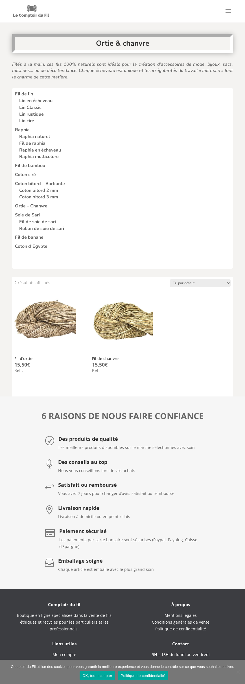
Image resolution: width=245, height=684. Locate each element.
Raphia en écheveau (40, 150)
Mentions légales (181, 615)
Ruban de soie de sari (41, 228)
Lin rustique (31, 114)
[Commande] (200, 283)
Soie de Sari (27, 215)
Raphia (22, 130)
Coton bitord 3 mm (38, 197)
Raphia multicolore (39, 157)
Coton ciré (25, 175)
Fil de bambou (30, 166)
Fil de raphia (32, 143)
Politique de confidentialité (143, 676)
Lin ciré (26, 121)
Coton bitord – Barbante (40, 184)
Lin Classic (30, 107)
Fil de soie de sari (37, 222)
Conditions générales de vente (180, 622)
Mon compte (64, 654)
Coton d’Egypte (31, 246)
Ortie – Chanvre (31, 206)
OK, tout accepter (97, 676)
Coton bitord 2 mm (38, 190)
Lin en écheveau (36, 101)
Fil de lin (24, 94)
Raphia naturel (34, 136)
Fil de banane (29, 237)
